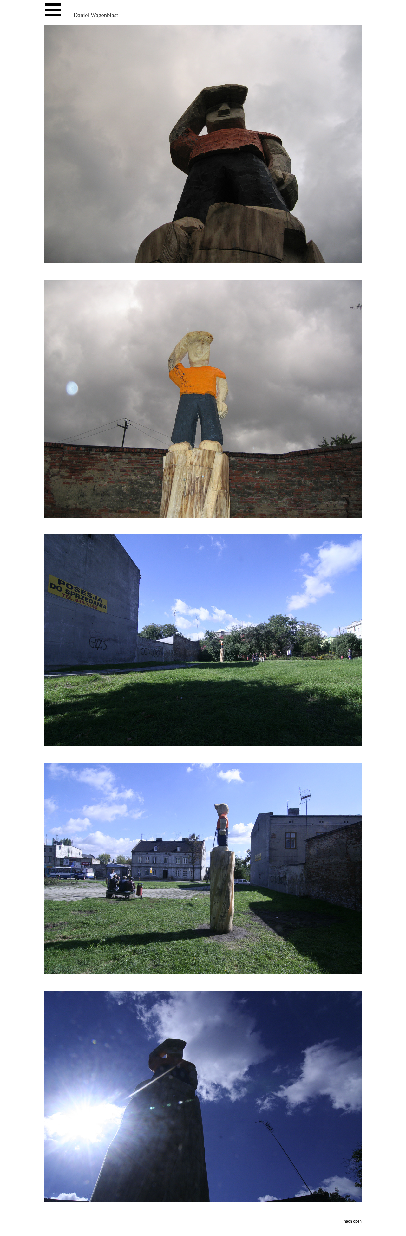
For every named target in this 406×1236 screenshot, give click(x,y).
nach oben (353, 1221)
